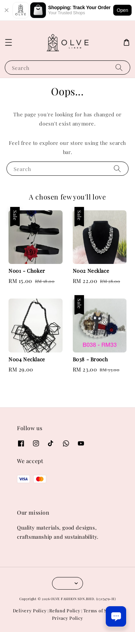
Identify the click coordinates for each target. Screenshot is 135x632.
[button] (8, 42)
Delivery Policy (30, 610)
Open (122, 10)
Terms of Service (101, 610)
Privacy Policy (67, 618)
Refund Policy (64, 610)
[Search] (119, 67)
